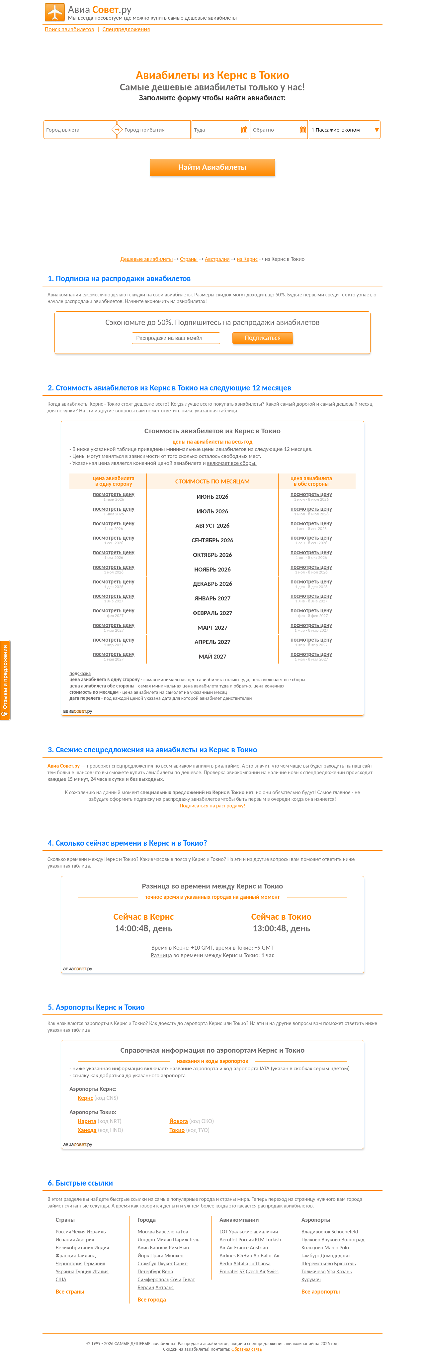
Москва (146, 1231)
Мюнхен (173, 1255)
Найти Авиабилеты (212, 167)
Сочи (175, 1279)
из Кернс (247, 259)
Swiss (273, 1271)
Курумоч (311, 1279)
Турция (83, 1271)
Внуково (330, 1239)
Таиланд (86, 1255)
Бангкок (158, 1247)
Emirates (228, 1271)
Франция (66, 1255)
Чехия (79, 1231)
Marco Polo (336, 1247)
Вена (167, 1271)
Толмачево (313, 1271)
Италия (101, 1271)
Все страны (70, 1291)
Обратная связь (246, 1349)
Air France (238, 1247)
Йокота (178, 1121)
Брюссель (345, 1263)
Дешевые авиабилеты (147, 259)
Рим (173, 1247)
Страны (189, 259)
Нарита (87, 1121)
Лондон (146, 1239)
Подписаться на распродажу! (212, 805)
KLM (260, 1239)
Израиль (96, 1231)
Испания (65, 1239)
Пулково (310, 1239)
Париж (180, 1239)
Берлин (146, 1287)
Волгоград (352, 1239)
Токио (177, 1130)
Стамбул (147, 1263)
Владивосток (315, 1231)
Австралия (217, 259)
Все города (152, 1299)
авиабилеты (152, 12)
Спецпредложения (126, 29)
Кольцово (312, 1247)
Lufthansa (259, 1263)
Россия (63, 1231)
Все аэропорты (320, 1291)
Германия (94, 1263)
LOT (223, 1231)
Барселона (168, 1231)
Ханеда (87, 1130)
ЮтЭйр (244, 1255)
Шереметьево (317, 1263)
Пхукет (165, 1263)
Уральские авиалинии (253, 1231)
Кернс (85, 1097)
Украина (65, 1271)
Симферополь (153, 1279)
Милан (164, 1239)
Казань (344, 1271)
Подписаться (263, 338)
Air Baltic (263, 1255)
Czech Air (256, 1271)
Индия (101, 1247)
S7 (241, 1271)
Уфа (331, 1271)
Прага (156, 1255)
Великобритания (74, 1247)
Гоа (184, 1231)
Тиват (189, 1279)
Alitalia (240, 1263)
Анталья (164, 1287)
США (61, 1279)
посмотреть (113, 494)
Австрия (85, 1239)
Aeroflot (228, 1239)
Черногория (69, 1263)
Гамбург (310, 1255)
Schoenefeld (345, 1231)
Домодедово (335, 1255)
